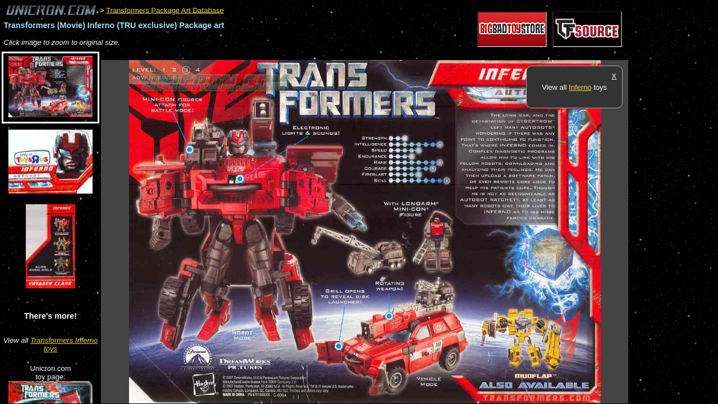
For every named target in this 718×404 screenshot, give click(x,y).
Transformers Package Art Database (165, 10)
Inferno (580, 87)
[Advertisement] (305, 54)
